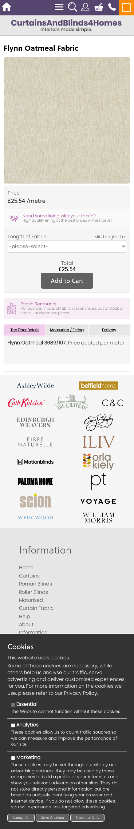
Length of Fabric (27, 236)
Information (45, 550)
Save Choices (52, 817)
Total (67, 263)
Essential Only (87, 817)
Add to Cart (67, 280)
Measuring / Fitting (67, 329)
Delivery (109, 329)
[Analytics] (13, 725)
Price (14, 193)
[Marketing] (13, 758)
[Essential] (13, 705)
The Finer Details (24, 329)
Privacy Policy (80, 693)
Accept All (21, 817)
